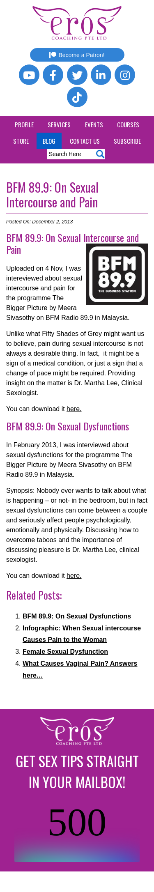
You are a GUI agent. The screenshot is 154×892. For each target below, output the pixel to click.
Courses (128, 124)
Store (21, 140)
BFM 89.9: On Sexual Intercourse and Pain (52, 194)
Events (94, 124)
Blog (49, 140)
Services (59, 124)
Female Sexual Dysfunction (65, 651)
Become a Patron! (76, 55)
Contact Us (85, 140)
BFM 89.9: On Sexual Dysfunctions (77, 616)
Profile (24, 124)
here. (74, 408)
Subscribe (127, 140)
